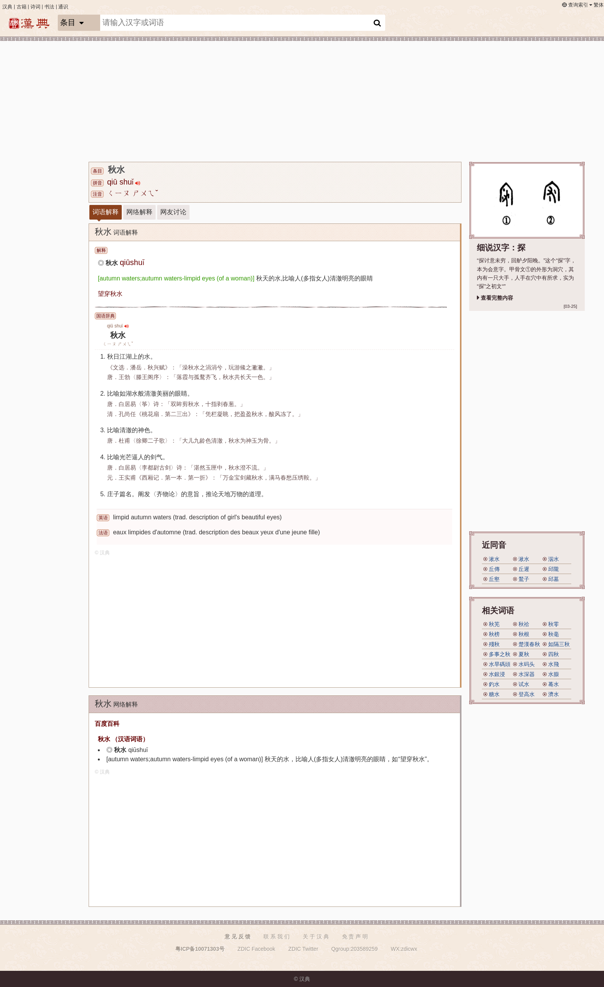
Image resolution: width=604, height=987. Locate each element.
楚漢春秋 (529, 644)
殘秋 (494, 644)
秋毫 (553, 634)
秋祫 (523, 624)
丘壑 (494, 579)
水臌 (553, 674)
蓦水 (553, 684)
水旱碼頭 (499, 664)
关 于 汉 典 (316, 936)
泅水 (553, 559)
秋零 (553, 624)
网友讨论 (173, 212)
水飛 (553, 664)
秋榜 (494, 634)
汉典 (7, 7)
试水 (523, 684)
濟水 (553, 694)
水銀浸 (497, 674)
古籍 (22, 7)
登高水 (526, 694)
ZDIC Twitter (304, 949)
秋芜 (494, 624)
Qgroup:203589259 (354, 949)
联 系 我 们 (276, 936)
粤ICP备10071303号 (200, 949)
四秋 (553, 654)
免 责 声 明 (355, 936)
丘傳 (494, 569)
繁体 (599, 5)
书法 (49, 7)
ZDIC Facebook (256, 949)
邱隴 (553, 569)
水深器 (526, 674)
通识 (63, 7)
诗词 (35, 7)
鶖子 (523, 579)
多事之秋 (499, 654)
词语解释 (105, 212)
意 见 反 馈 (238, 936)
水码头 (526, 664)
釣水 (494, 684)
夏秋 (523, 654)
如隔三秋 (559, 644)
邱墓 (553, 579)
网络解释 (139, 212)
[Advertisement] (320, 100)
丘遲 (523, 569)
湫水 (494, 559)
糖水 (494, 694)
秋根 (523, 634)
